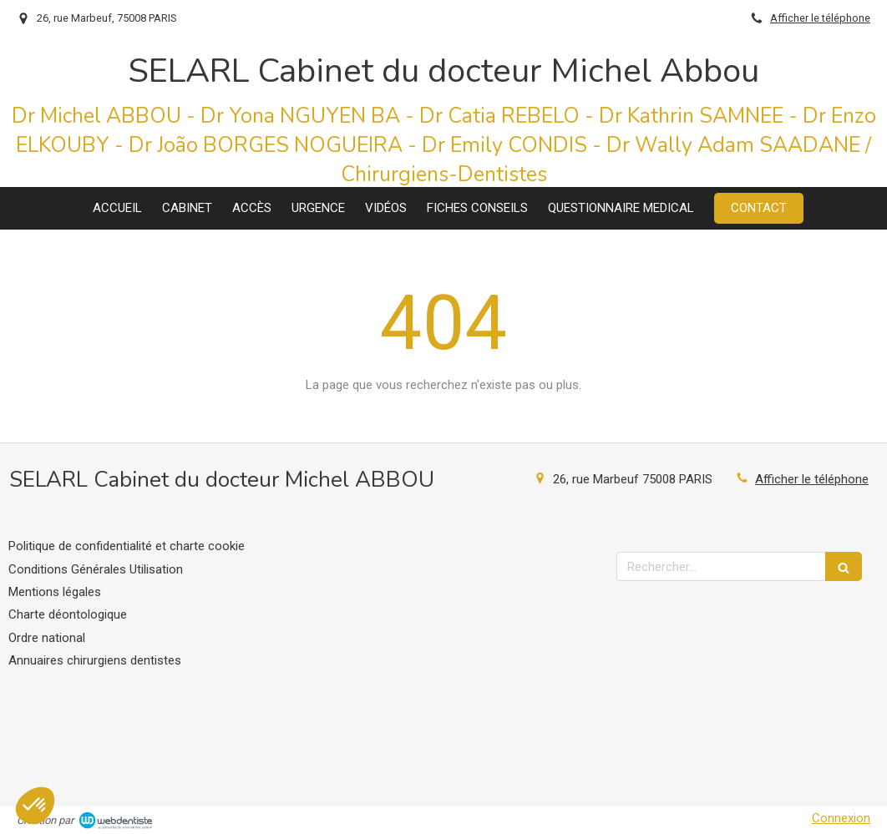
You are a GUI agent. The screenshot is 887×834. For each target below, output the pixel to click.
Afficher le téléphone (820, 18)
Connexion (841, 818)
